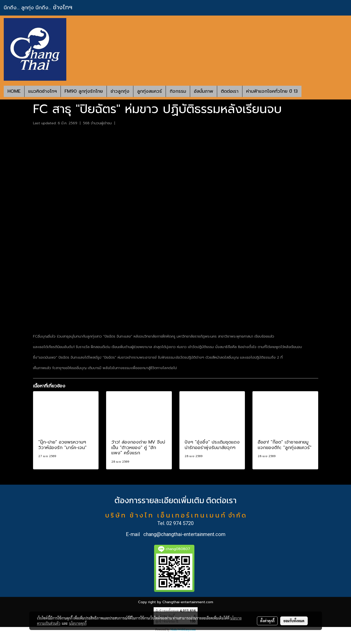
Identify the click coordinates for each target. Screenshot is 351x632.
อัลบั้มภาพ (203, 91)
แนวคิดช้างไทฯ (42, 91)
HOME (14, 91)
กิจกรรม (178, 91)
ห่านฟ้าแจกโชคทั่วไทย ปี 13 (272, 91)
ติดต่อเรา (229, 91)
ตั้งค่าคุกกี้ (267, 620)
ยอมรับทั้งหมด (293, 620)
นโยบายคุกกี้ (78, 623)
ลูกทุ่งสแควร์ (149, 91)
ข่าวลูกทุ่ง (120, 91)
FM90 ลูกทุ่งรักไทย (84, 91)
